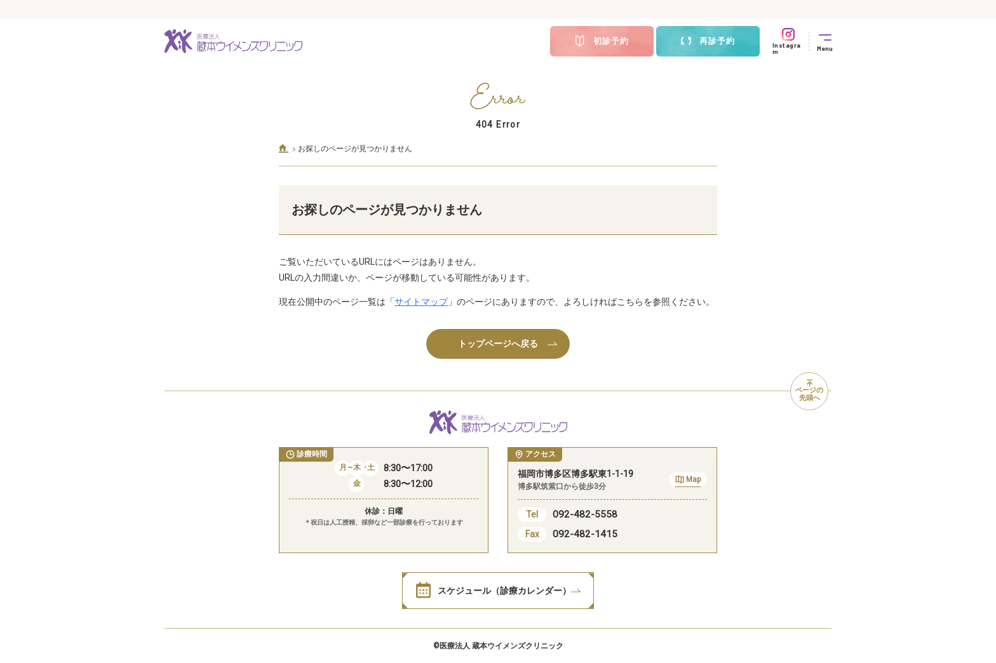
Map (688, 481)
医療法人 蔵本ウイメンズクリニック (501, 645)
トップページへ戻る (507, 343)
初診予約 (601, 41)
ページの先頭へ (809, 391)
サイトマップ (421, 302)
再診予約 (707, 41)
